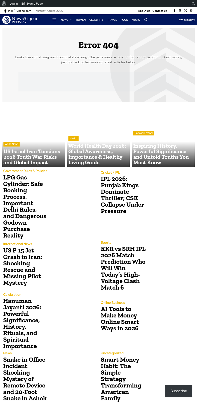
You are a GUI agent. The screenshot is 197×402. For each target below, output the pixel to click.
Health (73, 150)
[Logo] (19, 20)
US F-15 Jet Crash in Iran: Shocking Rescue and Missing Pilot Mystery (24, 246)
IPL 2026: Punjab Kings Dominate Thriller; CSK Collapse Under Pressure (121, 195)
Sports (105, 226)
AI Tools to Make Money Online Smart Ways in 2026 (121, 294)
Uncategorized (111, 324)
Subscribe (179, 391)
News (7, 321)
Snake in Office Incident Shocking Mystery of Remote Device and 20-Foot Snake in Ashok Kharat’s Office (25, 344)
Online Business (112, 280)
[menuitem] (4, 3)
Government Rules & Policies (23, 171)
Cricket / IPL (109, 178)
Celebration (11, 275)
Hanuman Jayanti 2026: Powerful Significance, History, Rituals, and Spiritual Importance (25, 295)
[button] (146, 19)
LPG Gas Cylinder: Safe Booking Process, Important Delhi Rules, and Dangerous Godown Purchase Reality (25, 196)
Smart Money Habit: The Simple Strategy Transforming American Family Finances (123, 343)
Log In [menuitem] (14, 3)
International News (16, 229)
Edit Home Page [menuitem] (32, 3)
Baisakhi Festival (144, 150)
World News (11, 153)
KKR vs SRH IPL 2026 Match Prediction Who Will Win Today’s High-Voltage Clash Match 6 (121, 246)
